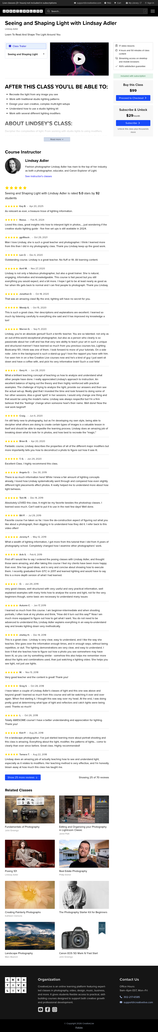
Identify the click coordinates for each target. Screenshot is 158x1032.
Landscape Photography (19, 953)
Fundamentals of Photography (22, 827)
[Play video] (79, 59)
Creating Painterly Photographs (23, 912)
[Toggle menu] (152, 11)
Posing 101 (11, 871)
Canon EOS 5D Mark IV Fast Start (78, 953)
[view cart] (118, 3)
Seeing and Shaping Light (23, 54)
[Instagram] (54, 1009)
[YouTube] (40, 1009)
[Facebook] (47, 1009)
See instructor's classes (38, 176)
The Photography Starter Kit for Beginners (83, 912)
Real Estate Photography (73, 871)
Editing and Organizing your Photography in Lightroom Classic (83, 828)
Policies (79, 1027)
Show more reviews (23, 777)
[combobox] (96, 11)
